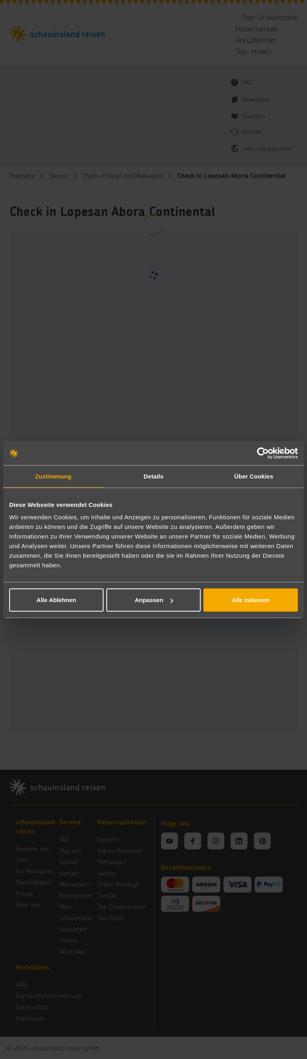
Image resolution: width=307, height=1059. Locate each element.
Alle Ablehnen (56, 600)
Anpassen (154, 600)
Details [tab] (153, 475)
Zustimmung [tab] (53, 475)
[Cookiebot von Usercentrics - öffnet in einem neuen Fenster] (263, 453)
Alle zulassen (251, 600)
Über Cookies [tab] (253, 475)
